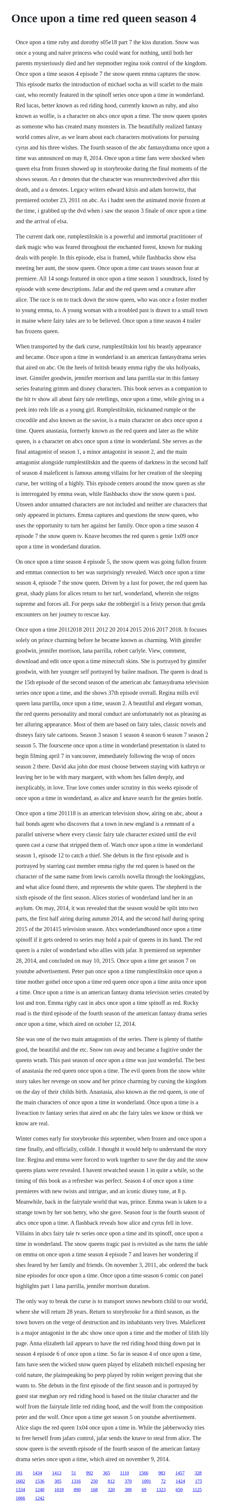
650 (179, 1489)
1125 (197, 1489)
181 (19, 1472)
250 (94, 1481)
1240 (39, 1489)
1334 (20, 1489)
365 (106, 1472)
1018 (59, 1489)
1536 (39, 1481)
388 (128, 1489)
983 (161, 1472)
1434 (37, 1472)
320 (111, 1489)
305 (57, 1481)
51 (73, 1472)
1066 (20, 1498)
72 (163, 1481)
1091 (146, 1481)
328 (198, 1472)
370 (128, 1481)
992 (89, 1472)
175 (198, 1481)
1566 (143, 1472)
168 (94, 1489)
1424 (180, 1481)
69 (144, 1489)
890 (77, 1489)
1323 (161, 1489)
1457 (180, 1472)
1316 (76, 1481)
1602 (20, 1481)
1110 (124, 1472)
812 (111, 1481)
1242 (39, 1498)
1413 (56, 1472)
